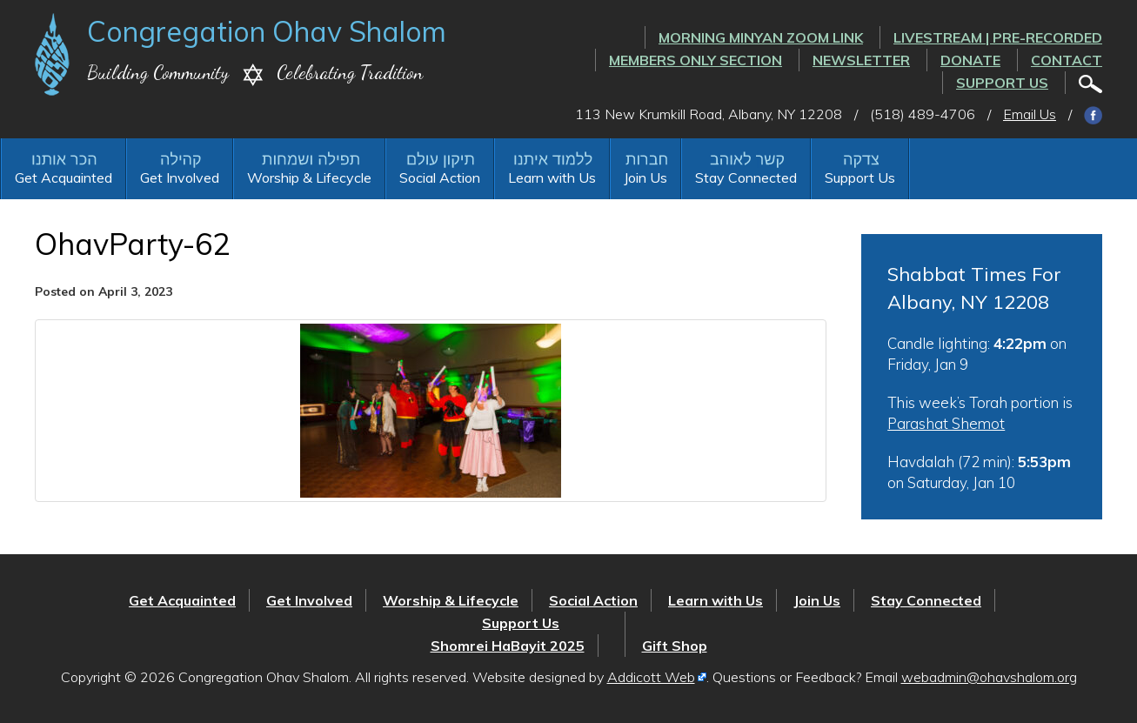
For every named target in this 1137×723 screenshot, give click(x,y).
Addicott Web (651, 677)
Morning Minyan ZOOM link (761, 37)
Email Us (1029, 114)
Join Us (645, 177)
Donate (970, 60)
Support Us (1002, 82)
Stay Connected (746, 177)
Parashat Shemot (946, 423)
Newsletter (861, 60)
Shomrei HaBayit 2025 (508, 645)
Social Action (439, 177)
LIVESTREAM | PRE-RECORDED (997, 37)
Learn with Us (552, 177)
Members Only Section (695, 60)
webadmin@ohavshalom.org (989, 677)
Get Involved (179, 177)
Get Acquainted (63, 177)
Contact (1066, 60)
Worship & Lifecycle (309, 177)
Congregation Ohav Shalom (266, 31)
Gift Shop (674, 645)
